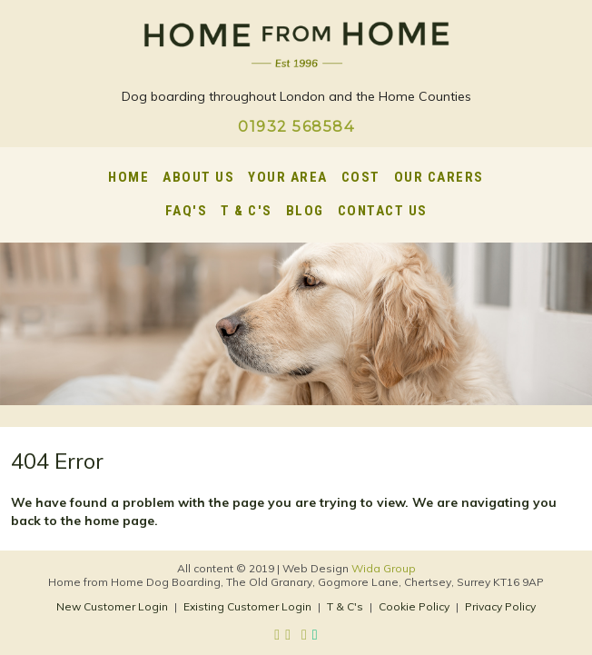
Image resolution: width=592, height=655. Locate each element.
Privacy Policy (500, 606)
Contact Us (383, 211)
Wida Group (383, 568)
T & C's (246, 211)
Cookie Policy (414, 606)
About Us (198, 177)
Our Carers (439, 177)
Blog (305, 211)
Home (128, 177)
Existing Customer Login (247, 606)
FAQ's (186, 211)
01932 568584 (296, 126)
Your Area (288, 177)
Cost (360, 177)
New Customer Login (112, 606)
